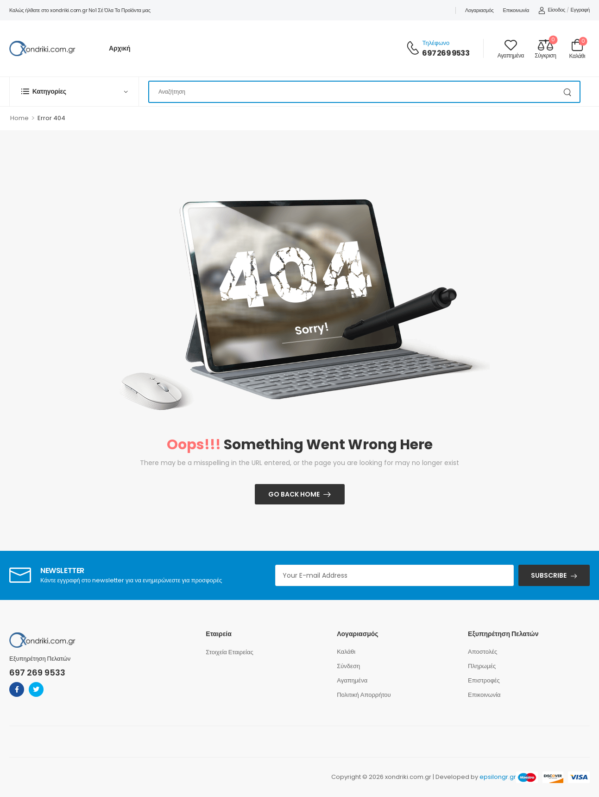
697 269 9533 (445, 53)
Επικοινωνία (516, 10)
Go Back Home (294, 494)
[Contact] (414, 48)
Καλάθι (346, 651)
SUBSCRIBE (549, 575)
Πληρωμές (482, 666)
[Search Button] (568, 92)
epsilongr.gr (497, 776)
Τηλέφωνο (435, 42)
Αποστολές (482, 651)
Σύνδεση (348, 666)
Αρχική (119, 48)
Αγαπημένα (352, 680)
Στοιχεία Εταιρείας (229, 652)
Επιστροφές (484, 680)
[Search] (364, 92)
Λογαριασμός (479, 10)
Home (19, 118)
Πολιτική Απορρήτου (364, 694)
